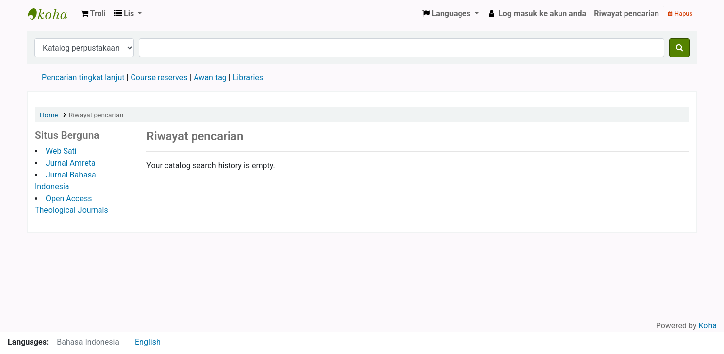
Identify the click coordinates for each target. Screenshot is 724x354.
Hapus (680, 13)
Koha (708, 325)
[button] (93, 14)
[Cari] (679, 47)
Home (49, 114)
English (148, 342)
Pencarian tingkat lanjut (83, 77)
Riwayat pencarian (626, 13)
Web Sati (61, 151)
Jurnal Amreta (71, 163)
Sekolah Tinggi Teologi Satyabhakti (52, 14)
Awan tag (210, 77)
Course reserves (159, 77)
